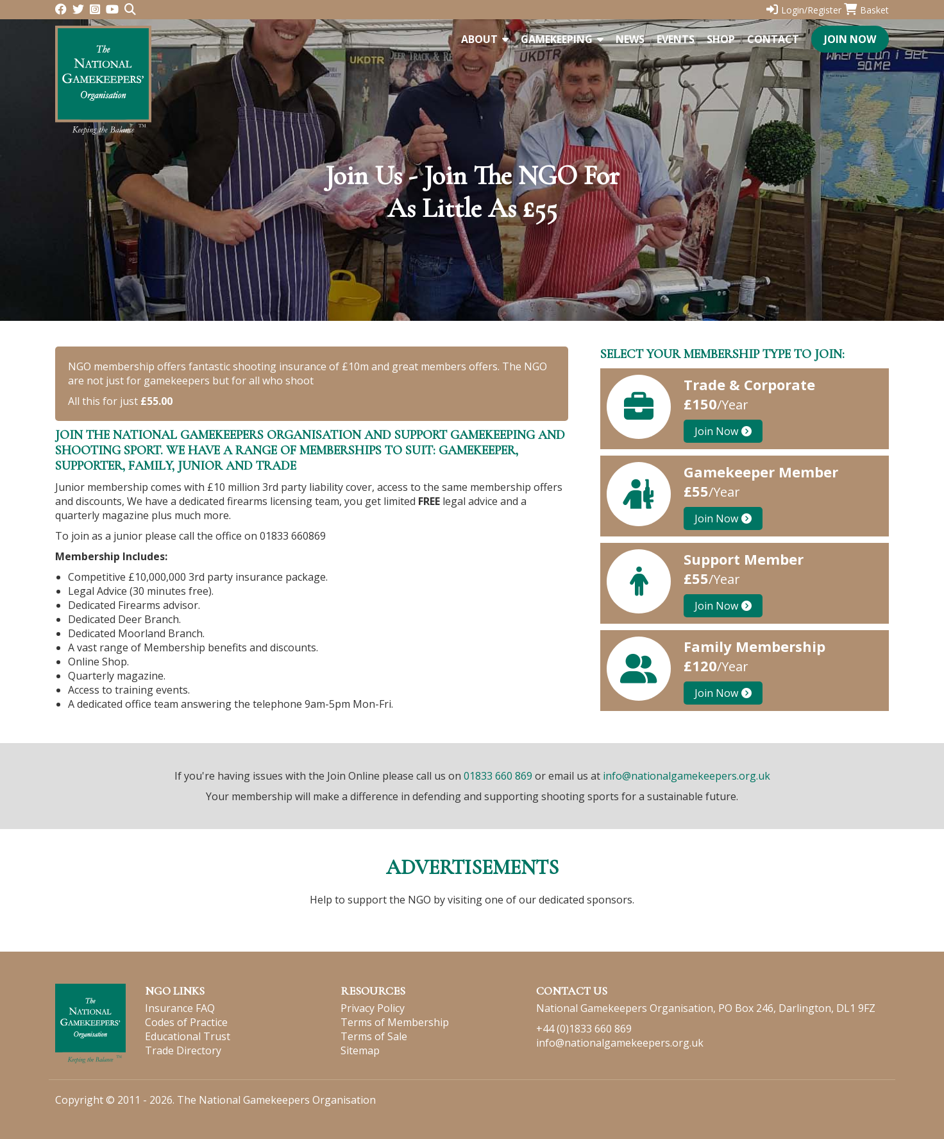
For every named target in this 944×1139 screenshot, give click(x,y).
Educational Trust (187, 1036)
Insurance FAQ (180, 1008)
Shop (721, 39)
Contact (773, 39)
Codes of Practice (186, 1022)
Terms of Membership (395, 1022)
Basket (866, 10)
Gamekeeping (562, 39)
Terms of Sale (374, 1036)
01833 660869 (293, 536)
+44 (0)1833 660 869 (584, 1029)
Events (676, 39)
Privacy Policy (373, 1008)
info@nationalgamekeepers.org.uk (686, 776)
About (485, 39)
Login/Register (803, 10)
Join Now (850, 39)
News (630, 39)
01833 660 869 (498, 776)
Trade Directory (183, 1050)
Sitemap (360, 1050)
